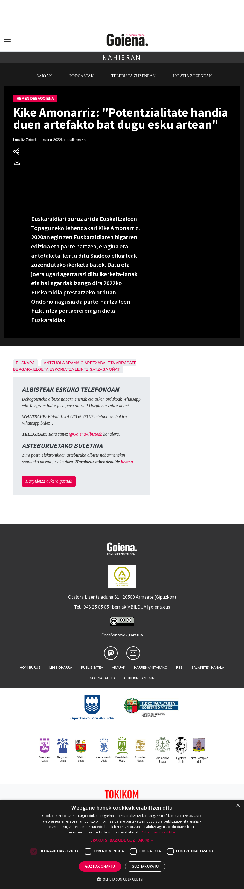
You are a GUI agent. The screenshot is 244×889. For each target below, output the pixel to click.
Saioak (44, 76)
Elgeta (40, 369)
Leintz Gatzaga (91, 369)
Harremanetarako (150, 667)
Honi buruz (30, 667)
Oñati (115, 369)
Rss (179, 667)
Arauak (118, 667)
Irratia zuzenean (192, 76)
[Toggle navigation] (7, 39)
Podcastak (81, 76)
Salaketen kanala (207, 667)
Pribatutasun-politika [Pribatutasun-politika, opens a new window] (158, 832)
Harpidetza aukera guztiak (48, 481)
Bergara (22, 369)
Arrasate (126, 363)
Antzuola (54, 363)
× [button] (238, 806)
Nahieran (122, 57)
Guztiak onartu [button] (100, 866)
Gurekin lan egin (139, 678)
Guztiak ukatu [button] (145, 866)
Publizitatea (92, 667)
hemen (127, 461)
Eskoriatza (62, 369)
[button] (122, 840)
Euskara (25, 363)
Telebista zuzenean (133, 76)
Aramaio (74, 363)
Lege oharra (60, 667)
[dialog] (122, 844)
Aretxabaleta (100, 363)
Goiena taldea (102, 678)
